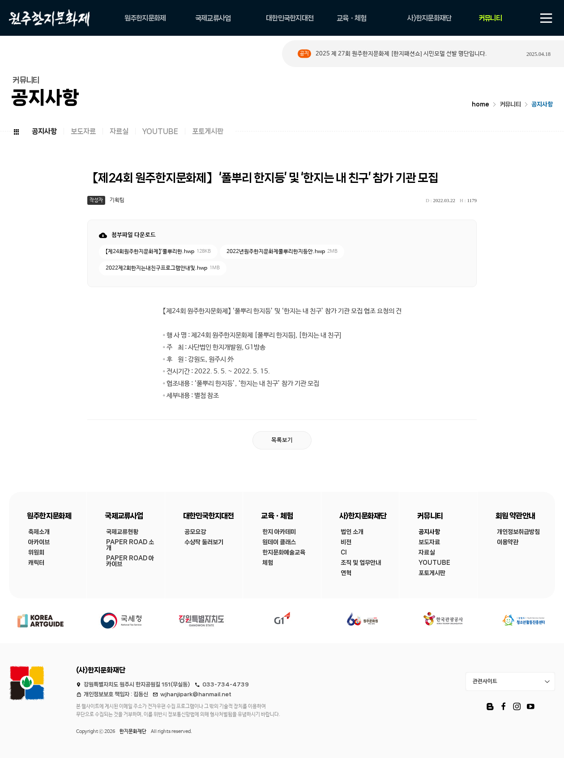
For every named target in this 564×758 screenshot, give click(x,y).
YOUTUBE (160, 131)
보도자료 (83, 131)
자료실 (119, 131)
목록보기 (282, 440)
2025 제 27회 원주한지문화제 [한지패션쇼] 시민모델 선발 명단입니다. (401, 54)
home (480, 104)
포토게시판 (207, 131)
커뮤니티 (510, 104)
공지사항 (542, 104)
